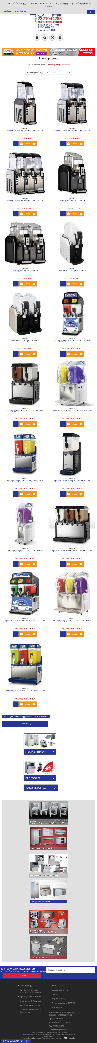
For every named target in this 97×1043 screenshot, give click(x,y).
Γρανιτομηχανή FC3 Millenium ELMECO (25, 200)
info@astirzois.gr (62, 1030)
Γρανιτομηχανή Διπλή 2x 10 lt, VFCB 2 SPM (72, 340)
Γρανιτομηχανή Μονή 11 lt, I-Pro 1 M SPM (24, 550)
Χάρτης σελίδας (59, 999)
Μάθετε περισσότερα (14, 11)
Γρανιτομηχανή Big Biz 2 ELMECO (25, 270)
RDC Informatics (69, 1038)
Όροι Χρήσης (26, 985)
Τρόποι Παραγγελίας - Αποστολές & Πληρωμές (30, 991)
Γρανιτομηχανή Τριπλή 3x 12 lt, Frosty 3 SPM (25, 691)
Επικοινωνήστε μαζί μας (16, 1041)
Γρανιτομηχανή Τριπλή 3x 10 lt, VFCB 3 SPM (25, 621)
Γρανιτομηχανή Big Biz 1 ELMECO (72, 200)
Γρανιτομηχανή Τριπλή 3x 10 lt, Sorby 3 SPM (72, 550)
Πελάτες (55, 994)
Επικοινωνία (57, 985)
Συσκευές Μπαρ (39, 65)
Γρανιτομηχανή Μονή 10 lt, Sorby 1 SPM (72, 480)
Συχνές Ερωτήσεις (60, 990)
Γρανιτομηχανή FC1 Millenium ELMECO (25, 130)
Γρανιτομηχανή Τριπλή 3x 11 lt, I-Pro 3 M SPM (72, 621)
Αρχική (29, 65)
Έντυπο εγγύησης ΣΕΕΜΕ (63, 1003)
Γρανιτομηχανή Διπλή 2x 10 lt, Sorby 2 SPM (25, 410)
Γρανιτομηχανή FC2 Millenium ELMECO (72, 130)
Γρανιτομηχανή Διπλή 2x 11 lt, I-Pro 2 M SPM (72, 410)
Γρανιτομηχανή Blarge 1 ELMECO (72, 270)
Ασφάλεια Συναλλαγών (30, 1005)
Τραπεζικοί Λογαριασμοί (30, 996)
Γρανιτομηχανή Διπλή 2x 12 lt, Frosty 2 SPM (25, 480)
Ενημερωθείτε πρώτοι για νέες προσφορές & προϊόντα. (23, 971)
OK (91, 12)
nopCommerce (35, 1038)
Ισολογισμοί (57, 1007)
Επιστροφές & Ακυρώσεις (31, 1001)
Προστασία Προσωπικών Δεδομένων (31, 1011)
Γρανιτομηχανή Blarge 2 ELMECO (25, 340)
